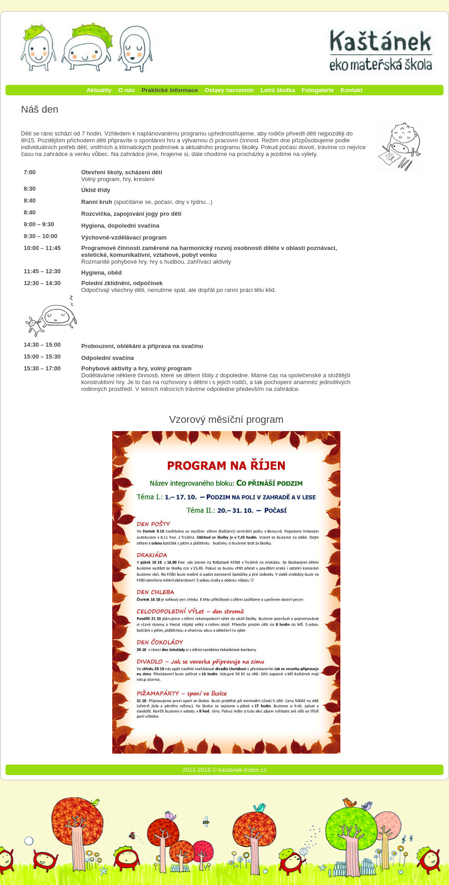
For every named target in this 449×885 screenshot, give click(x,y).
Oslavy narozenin (229, 90)
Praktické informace (169, 90)
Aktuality (98, 90)
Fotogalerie (318, 90)
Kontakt (351, 90)
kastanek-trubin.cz (243, 769)
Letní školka (278, 90)
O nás (126, 90)
